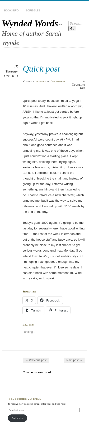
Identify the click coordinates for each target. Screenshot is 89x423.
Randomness (58, 81)
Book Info (11, 10)
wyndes (41, 81)
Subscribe (17, 418)
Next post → (74, 360)
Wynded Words (30, 23)
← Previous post (36, 360)
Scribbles (33, 10)
